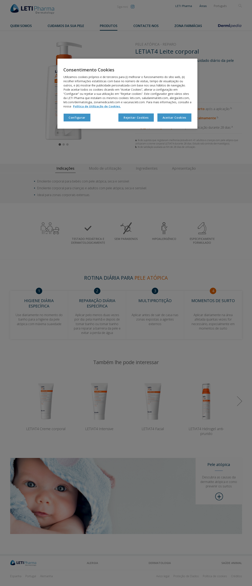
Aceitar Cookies (174, 117)
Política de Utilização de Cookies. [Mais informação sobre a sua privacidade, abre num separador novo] (97, 106)
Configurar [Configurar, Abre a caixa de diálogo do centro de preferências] (77, 117)
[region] (127, 94)
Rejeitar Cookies (136, 117)
